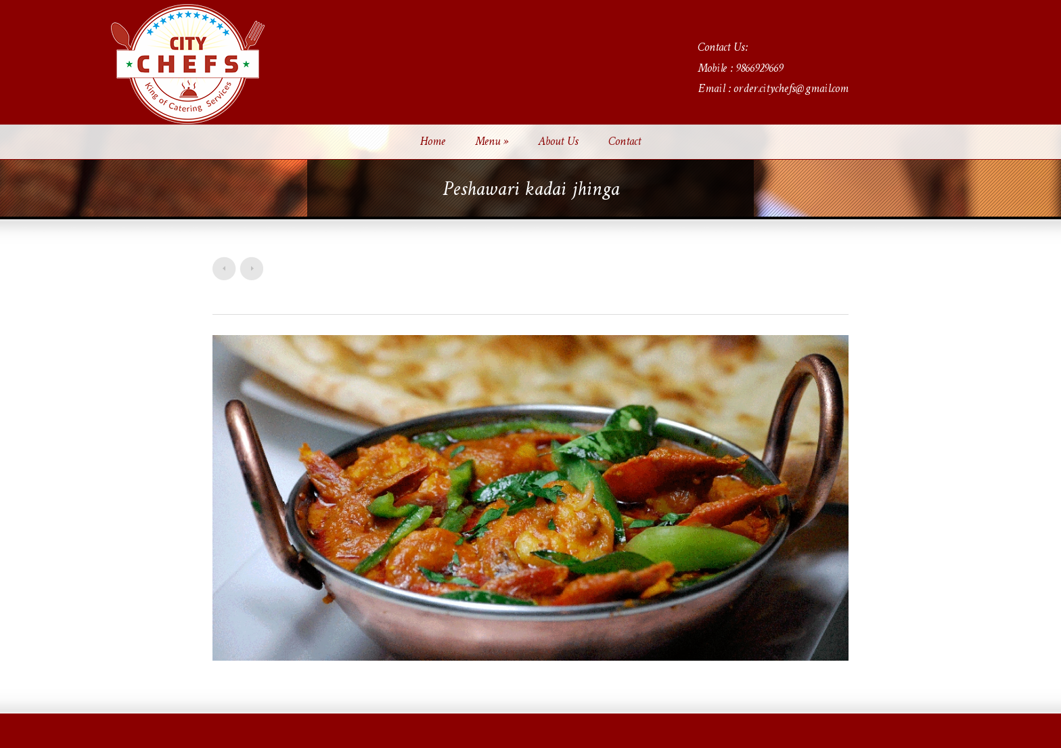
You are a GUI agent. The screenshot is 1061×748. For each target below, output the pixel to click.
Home (432, 142)
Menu (491, 142)
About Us (558, 142)
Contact (624, 142)
